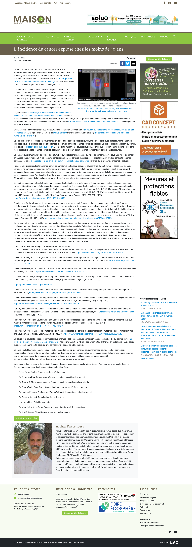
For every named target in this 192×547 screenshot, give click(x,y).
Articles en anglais (148, 497)
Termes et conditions (149, 522)
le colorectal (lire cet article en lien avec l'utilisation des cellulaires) (60, 161)
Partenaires (145, 510)
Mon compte (45, 3)
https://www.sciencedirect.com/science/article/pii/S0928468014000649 (46, 304)
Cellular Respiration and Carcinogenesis (116, 312)
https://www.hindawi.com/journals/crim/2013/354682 (100, 252)
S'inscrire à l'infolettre (159, 59)
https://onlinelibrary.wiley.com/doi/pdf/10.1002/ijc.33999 (39, 198)
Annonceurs (145, 513)
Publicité (144, 507)
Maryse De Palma (148, 501)
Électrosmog (131, 58)
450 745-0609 (23, 494)
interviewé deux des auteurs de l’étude (45, 116)
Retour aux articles (26, 418)
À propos (144, 494)
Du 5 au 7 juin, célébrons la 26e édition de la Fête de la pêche (159, 304)
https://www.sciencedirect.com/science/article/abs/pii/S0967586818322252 (79, 218)
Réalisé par (164, 542)
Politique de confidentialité (152, 526)
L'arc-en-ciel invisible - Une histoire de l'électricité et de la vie (95, 122)
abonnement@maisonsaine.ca (30, 498)
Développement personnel (152, 504)
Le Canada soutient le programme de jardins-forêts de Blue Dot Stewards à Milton (157, 316)
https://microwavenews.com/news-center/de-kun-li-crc (59, 271)
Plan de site (145, 519)
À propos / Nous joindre (26, 3)
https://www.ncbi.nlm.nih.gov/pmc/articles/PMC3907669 (55, 292)
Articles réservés (69, 38)
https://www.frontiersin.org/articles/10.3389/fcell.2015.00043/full (93, 334)
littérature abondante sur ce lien (39, 147)
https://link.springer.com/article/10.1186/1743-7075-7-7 (39, 326)
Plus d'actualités (147, 358)
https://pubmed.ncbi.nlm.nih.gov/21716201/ (34, 284)
